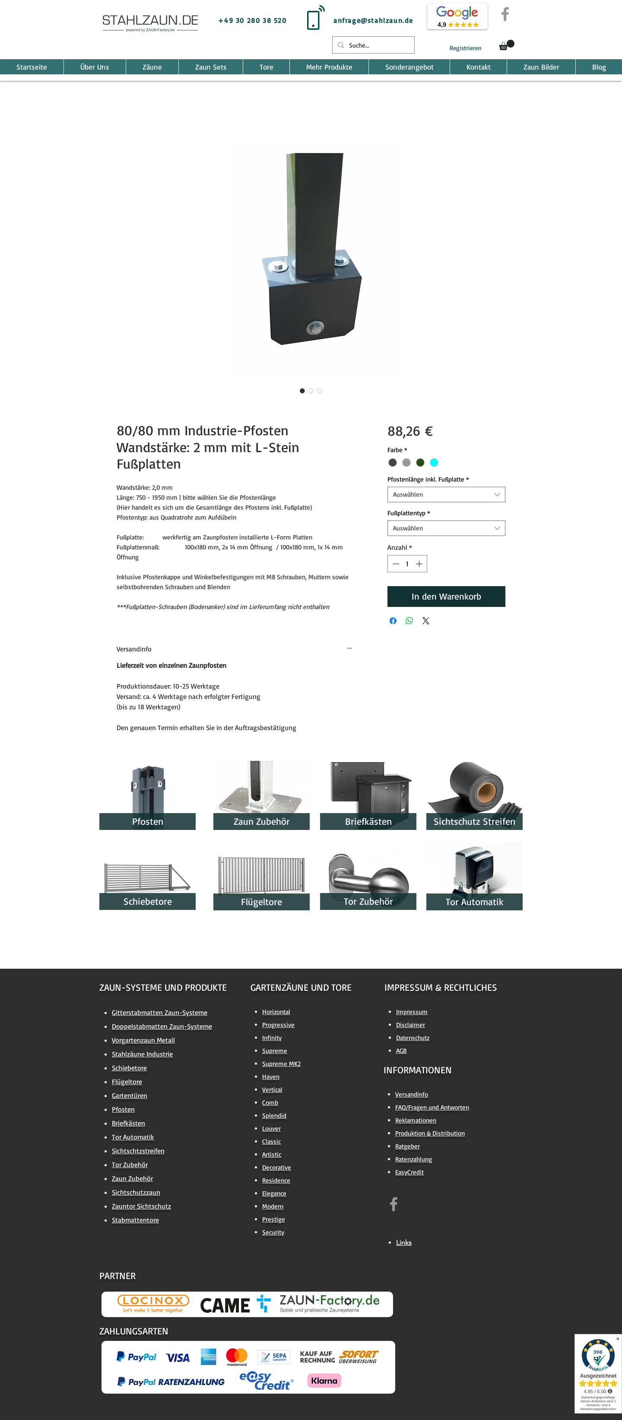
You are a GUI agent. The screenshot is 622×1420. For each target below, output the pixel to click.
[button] (506, 45)
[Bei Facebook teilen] (393, 621)
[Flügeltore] (261, 901)
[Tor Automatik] (474, 901)
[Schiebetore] (147, 901)
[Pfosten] (147, 821)
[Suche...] (372, 45)
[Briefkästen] (368, 821)
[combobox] (446, 494)
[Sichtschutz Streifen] (474, 821)
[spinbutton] (407, 563)
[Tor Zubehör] (368, 901)
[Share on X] (426, 621)
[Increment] (420, 563)
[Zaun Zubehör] (261, 821)
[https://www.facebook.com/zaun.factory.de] (393, 1204)
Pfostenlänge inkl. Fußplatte (428, 479)
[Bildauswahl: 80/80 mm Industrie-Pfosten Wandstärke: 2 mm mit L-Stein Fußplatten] (302, 390)
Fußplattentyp (408, 513)
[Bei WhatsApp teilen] (409, 621)
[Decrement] (395, 563)
